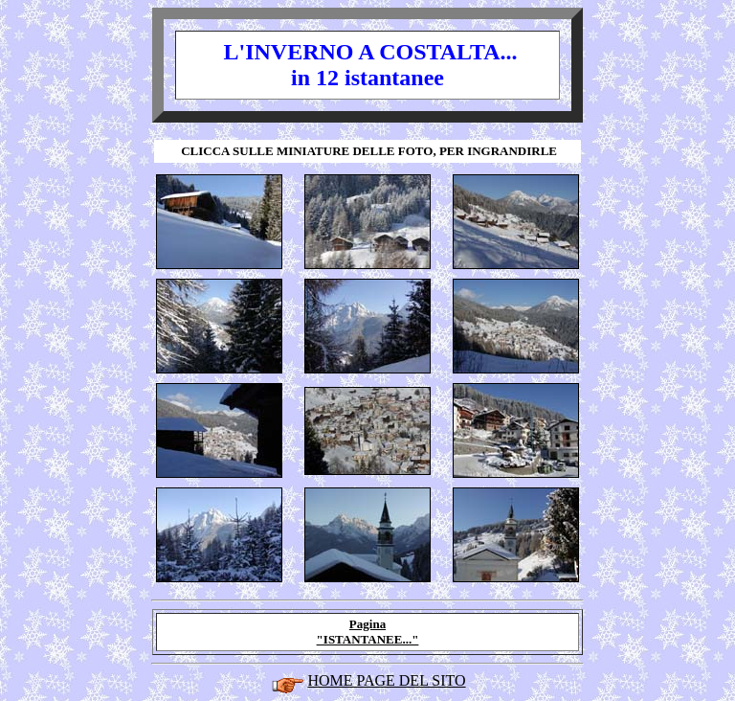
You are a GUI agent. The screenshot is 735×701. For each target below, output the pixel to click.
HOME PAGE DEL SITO (386, 680)
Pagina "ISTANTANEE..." (368, 631)
